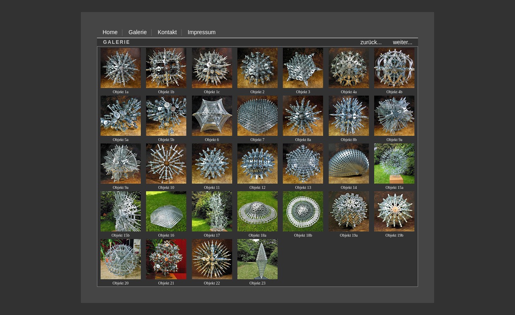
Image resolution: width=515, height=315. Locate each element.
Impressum (202, 32)
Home (110, 32)
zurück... (371, 42)
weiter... (402, 42)
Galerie (138, 32)
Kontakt (167, 32)
